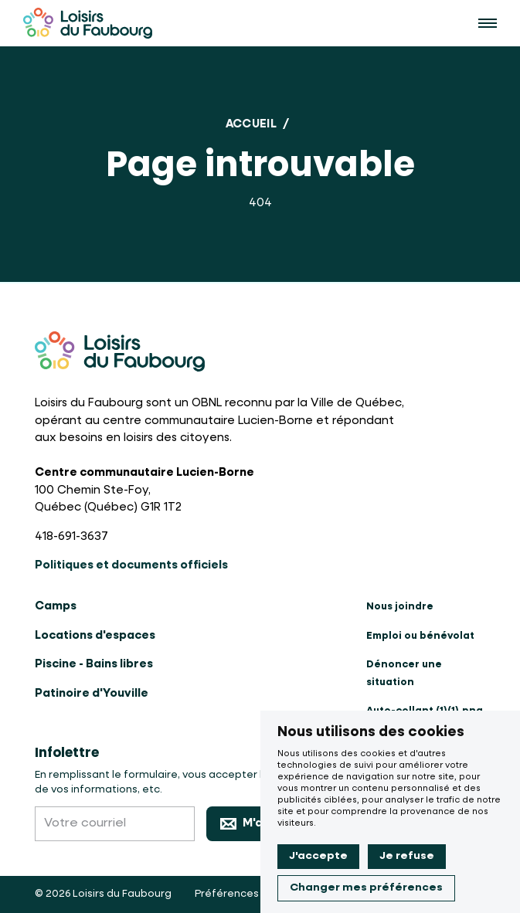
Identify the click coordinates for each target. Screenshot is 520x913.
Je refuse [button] (406, 855)
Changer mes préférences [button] (366, 887)
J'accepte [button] (318, 855)
